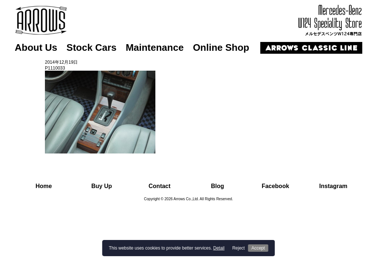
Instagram (333, 186)
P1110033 (55, 68)
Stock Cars (92, 47)
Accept (258, 248)
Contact (160, 186)
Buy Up (101, 186)
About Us (36, 47)
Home (43, 186)
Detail (219, 248)
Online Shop (221, 47)
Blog (217, 186)
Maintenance (155, 47)
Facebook (275, 186)
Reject (238, 248)
